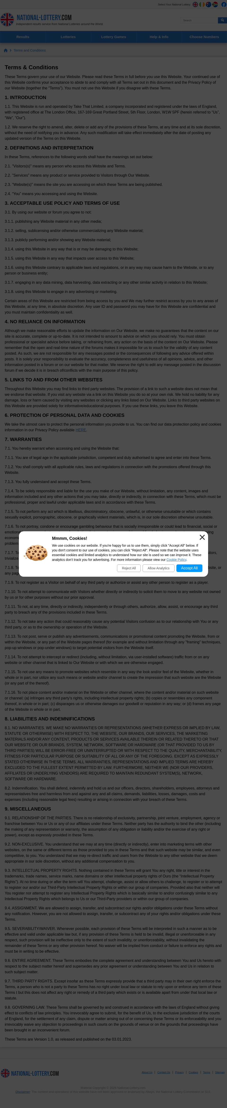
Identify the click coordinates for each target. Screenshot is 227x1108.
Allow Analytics (159, 568)
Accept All (189, 568)
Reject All (129, 568)
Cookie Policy (176, 560)
